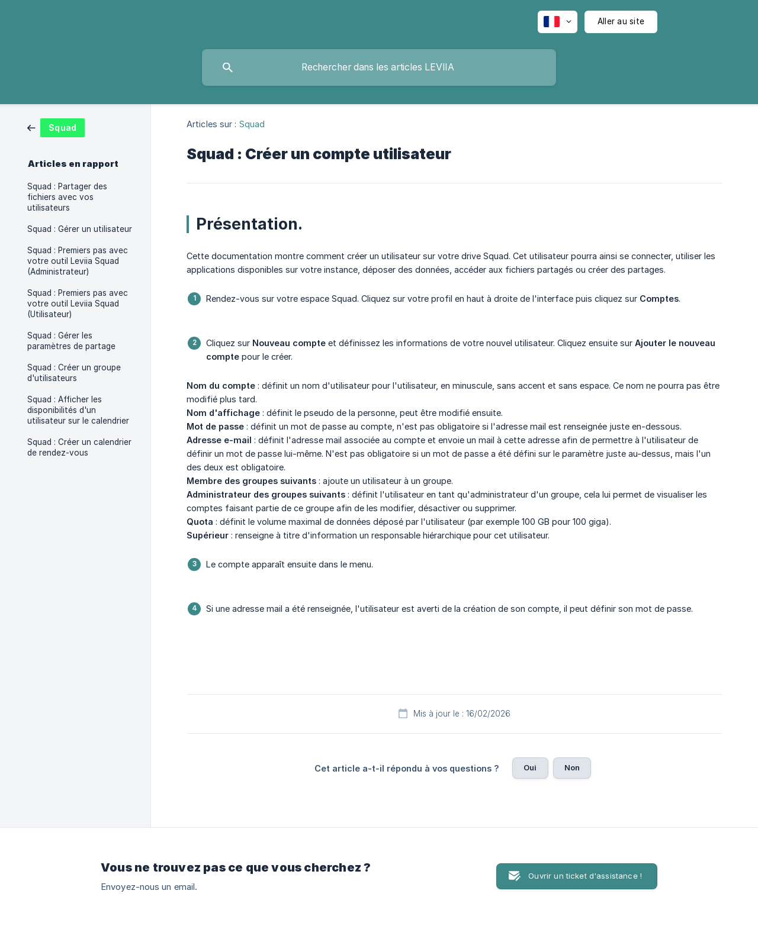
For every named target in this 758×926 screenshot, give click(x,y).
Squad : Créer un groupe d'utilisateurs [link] (74, 373)
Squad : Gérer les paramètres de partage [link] (71, 341)
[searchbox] (379, 67)
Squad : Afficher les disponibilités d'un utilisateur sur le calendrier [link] (78, 410)
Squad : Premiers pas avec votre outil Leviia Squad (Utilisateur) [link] (77, 303)
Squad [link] (252, 124)
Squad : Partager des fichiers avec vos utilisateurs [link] (67, 197)
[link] (56, 127)
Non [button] (572, 767)
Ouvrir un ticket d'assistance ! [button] (585, 875)
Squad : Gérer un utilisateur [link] (79, 229)
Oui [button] (530, 767)
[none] (557, 22)
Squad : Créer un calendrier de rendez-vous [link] (79, 447)
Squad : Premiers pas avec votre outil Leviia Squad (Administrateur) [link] (77, 261)
